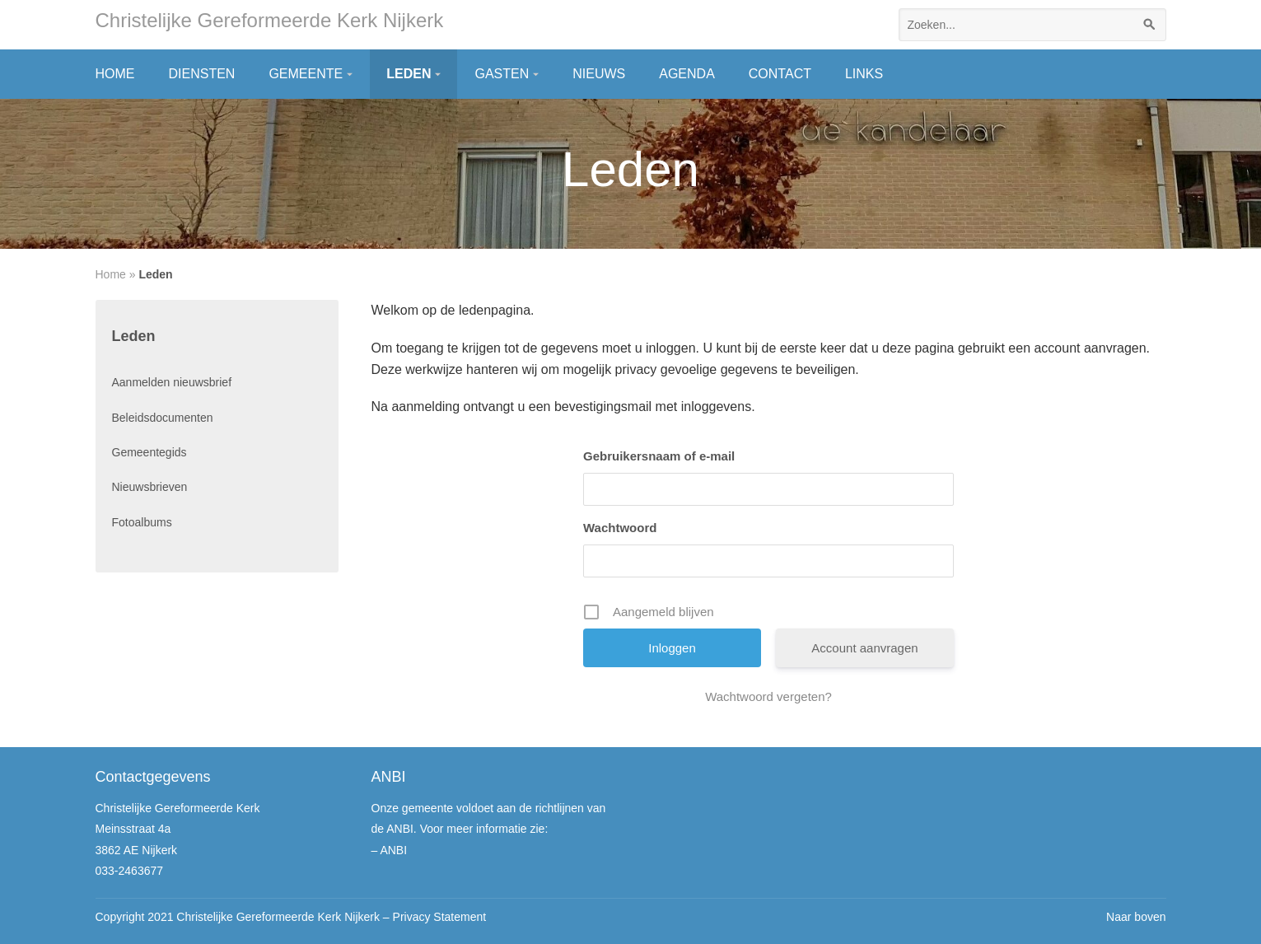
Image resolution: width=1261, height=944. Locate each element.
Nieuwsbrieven (150, 486)
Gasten (501, 74)
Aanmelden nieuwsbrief (172, 382)
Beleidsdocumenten (162, 417)
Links (864, 74)
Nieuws (598, 74)
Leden (408, 74)
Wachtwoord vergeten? (768, 696)
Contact (780, 74)
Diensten (202, 74)
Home (115, 74)
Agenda (687, 74)
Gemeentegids (149, 452)
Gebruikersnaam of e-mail (659, 456)
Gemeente (306, 74)
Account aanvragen (864, 648)
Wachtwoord (619, 528)
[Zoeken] (1149, 24)
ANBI (393, 850)
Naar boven (1135, 916)
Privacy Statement (440, 916)
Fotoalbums (142, 522)
